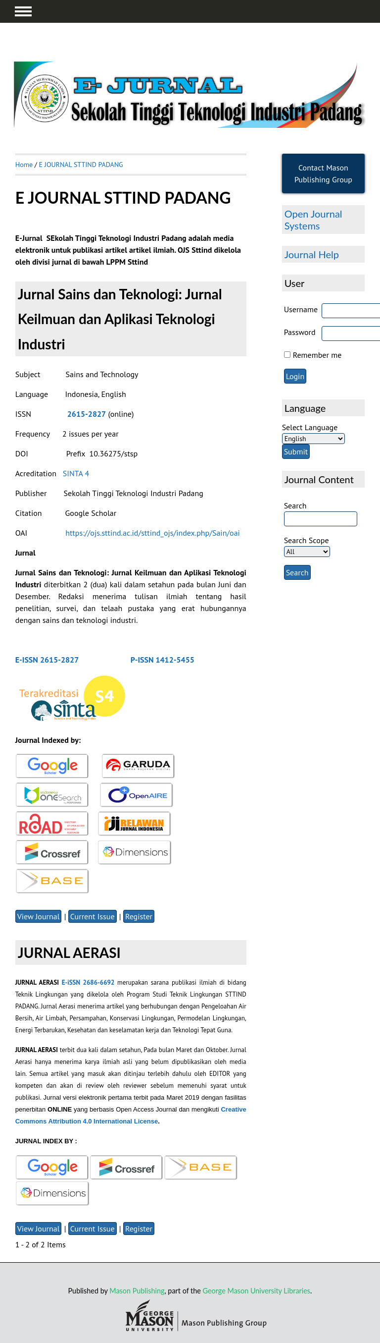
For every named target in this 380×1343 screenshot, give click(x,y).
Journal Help (312, 254)
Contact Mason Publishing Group (323, 173)
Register (138, 916)
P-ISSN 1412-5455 (162, 660)
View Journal (38, 916)
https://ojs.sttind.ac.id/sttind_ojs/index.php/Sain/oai (152, 533)
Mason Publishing (136, 1291)
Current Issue (92, 916)
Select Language (310, 427)
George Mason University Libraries (256, 1291)
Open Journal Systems (313, 219)
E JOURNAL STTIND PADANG (81, 164)
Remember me (317, 355)
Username (301, 309)
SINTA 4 (77, 473)
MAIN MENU (23, 11)
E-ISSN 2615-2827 (47, 660)
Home (24, 164)
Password (300, 332)
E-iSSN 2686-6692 (88, 982)
